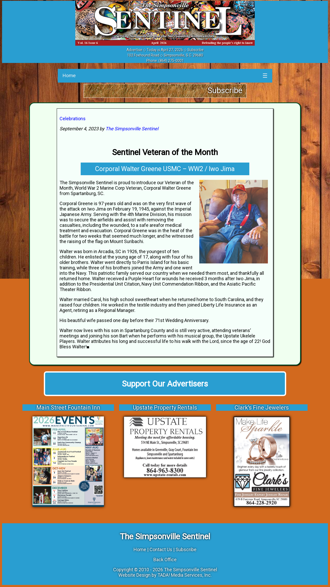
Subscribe (195, 50)
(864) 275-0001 (171, 61)
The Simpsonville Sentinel (131, 128)
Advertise (134, 50)
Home (69, 75)
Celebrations (73, 118)
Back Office (165, 559)
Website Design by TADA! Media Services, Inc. (165, 575)
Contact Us (161, 549)
